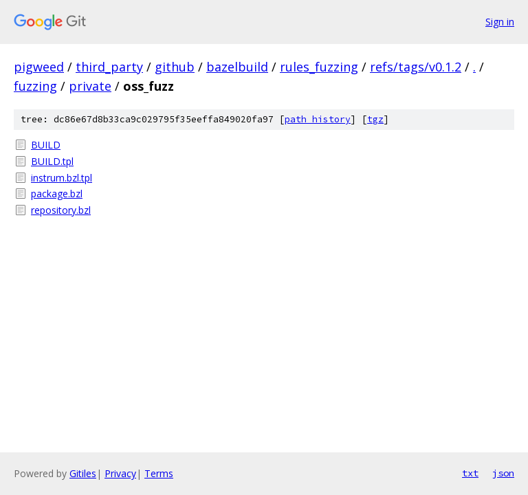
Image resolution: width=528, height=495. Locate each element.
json (503, 473)
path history (318, 119)
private (90, 86)
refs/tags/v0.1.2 (415, 66)
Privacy (120, 473)
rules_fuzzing (319, 66)
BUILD (45, 144)
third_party (109, 66)
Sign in (499, 21)
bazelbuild (237, 66)
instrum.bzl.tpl (61, 177)
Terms (158, 473)
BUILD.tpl (52, 161)
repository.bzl (61, 210)
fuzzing (35, 86)
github (175, 66)
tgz (375, 119)
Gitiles (82, 473)
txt (470, 473)
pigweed (39, 66)
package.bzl (56, 193)
